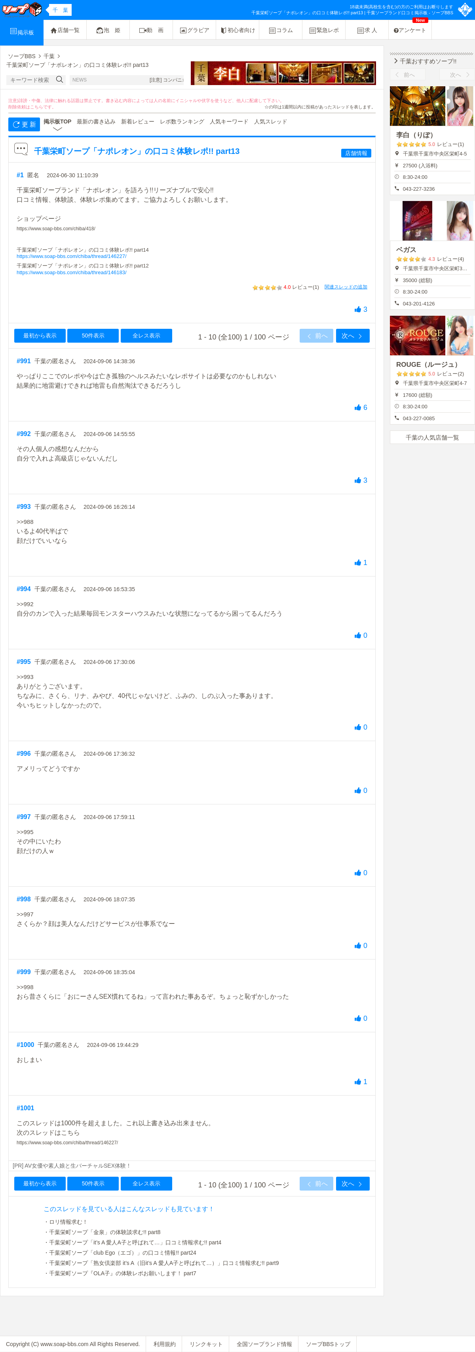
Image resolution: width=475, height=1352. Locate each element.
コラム (280, 30)
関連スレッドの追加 (346, 287)
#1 (20, 175)
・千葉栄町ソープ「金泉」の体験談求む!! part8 (102, 1232)
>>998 (25, 987)
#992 (24, 433)
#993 (24, 506)
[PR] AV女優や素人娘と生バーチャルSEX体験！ (72, 1165)
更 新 (24, 125)
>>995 (25, 832)
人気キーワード (229, 121)
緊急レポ (324, 30)
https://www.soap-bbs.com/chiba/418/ (56, 228)
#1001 (25, 1108)
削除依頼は (19, 106)
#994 (24, 589)
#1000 (25, 1044)
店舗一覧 (65, 30)
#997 (24, 816)
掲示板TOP (58, 121)
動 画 (151, 30)
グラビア (194, 30)
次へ (353, 336)
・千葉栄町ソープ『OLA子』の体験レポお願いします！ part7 (120, 1273)
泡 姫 (108, 30)
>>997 (25, 914)
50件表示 (93, 335)
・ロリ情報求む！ (66, 1222)
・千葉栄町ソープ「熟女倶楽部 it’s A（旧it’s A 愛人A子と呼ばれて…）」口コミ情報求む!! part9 (161, 1263)
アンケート (411, 26)
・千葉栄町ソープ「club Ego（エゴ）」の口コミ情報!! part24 (120, 1253)
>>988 (25, 521)
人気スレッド (270, 121)
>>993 (25, 676)
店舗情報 (356, 153)
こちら (36, 106)
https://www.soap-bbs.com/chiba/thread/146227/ (72, 256)
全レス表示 (146, 335)
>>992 (25, 604)
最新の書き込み (96, 121)
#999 (24, 972)
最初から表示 (40, 335)
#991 (24, 361)
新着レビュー (137, 121)
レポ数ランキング (182, 121)
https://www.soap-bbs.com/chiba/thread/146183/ (72, 272)
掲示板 (22, 31)
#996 (24, 753)
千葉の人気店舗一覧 (432, 437)
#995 (24, 661)
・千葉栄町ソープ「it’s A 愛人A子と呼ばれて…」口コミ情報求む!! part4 (132, 1242)
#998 (24, 899)
